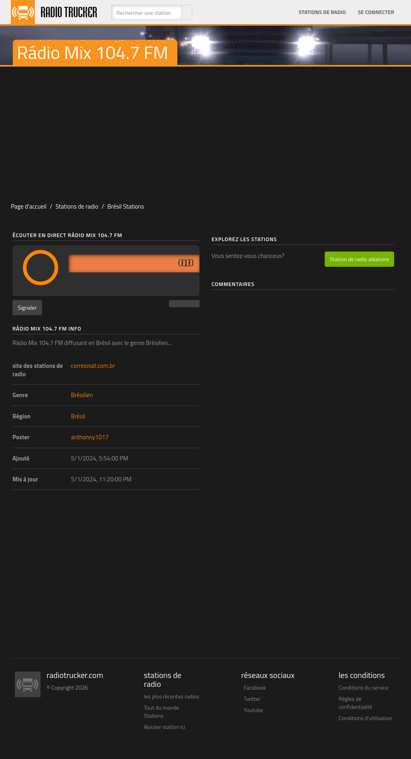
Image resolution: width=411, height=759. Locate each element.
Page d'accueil (29, 206)
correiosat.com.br (93, 365)
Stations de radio (322, 12)
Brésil (78, 416)
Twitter (252, 698)
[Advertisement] (205, 131)
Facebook (255, 687)
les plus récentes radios (171, 696)
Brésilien (82, 395)
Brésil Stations (126, 206)
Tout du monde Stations (161, 711)
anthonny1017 (90, 437)
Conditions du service (364, 687)
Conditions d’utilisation (366, 718)
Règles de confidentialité (355, 702)
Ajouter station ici (164, 726)
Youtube (253, 710)
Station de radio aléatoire (359, 259)
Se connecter (376, 12)
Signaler (27, 307)
